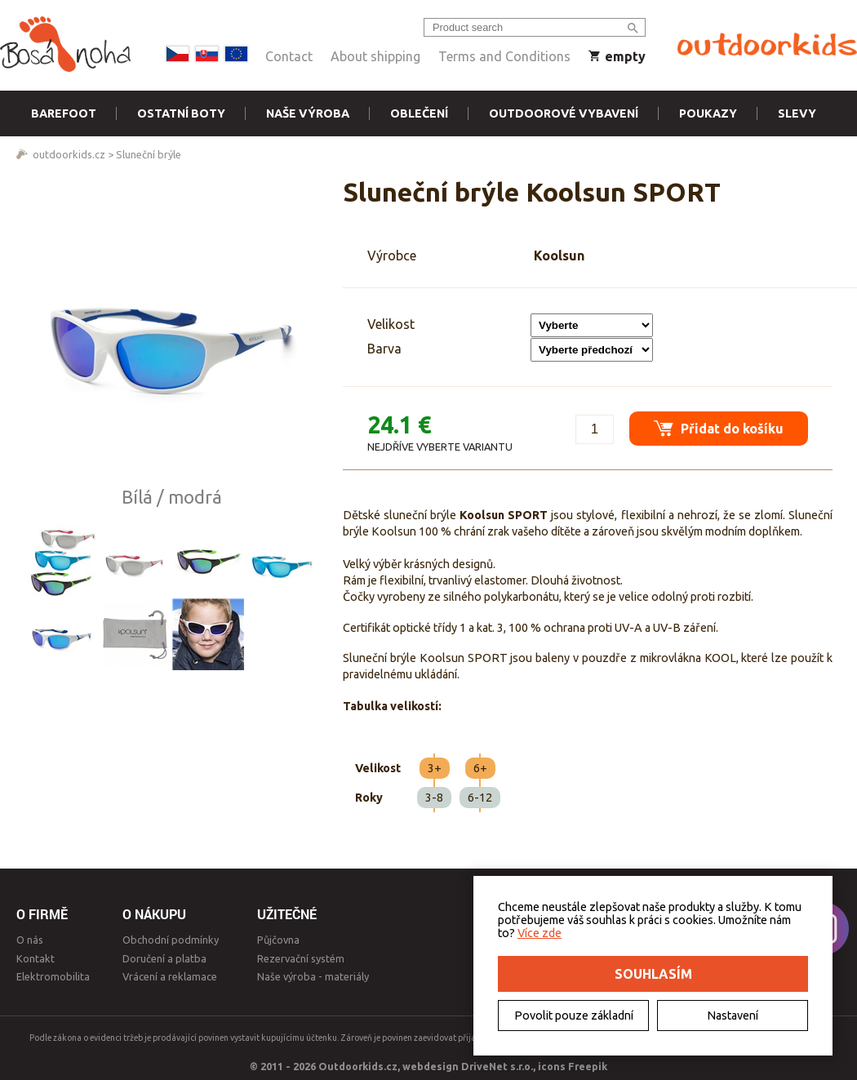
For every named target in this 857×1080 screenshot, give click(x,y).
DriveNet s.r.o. (497, 1066)
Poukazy (708, 113)
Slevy (797, 113)
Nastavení (732, 1015)
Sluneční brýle (148, 154)
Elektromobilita (53, 976)
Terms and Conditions (504, 56)
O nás (29, 939)
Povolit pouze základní (573, 1015)
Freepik (587, 1066)
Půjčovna (278, 939)
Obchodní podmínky (170, 939)
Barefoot (63, 113)
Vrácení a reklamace (169, 976)
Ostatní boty (181, 113)
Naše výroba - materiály (313, 976)
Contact (289, 56)
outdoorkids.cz (69, 154)
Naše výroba (307, 113)
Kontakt (35, 958)
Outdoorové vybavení (563, 113)
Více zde (539, 933)
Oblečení (419, 113)
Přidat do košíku (719, 428)
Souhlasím (653, 974)
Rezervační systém (300, 958)
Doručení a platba (164, 958)
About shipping (375, 56)
